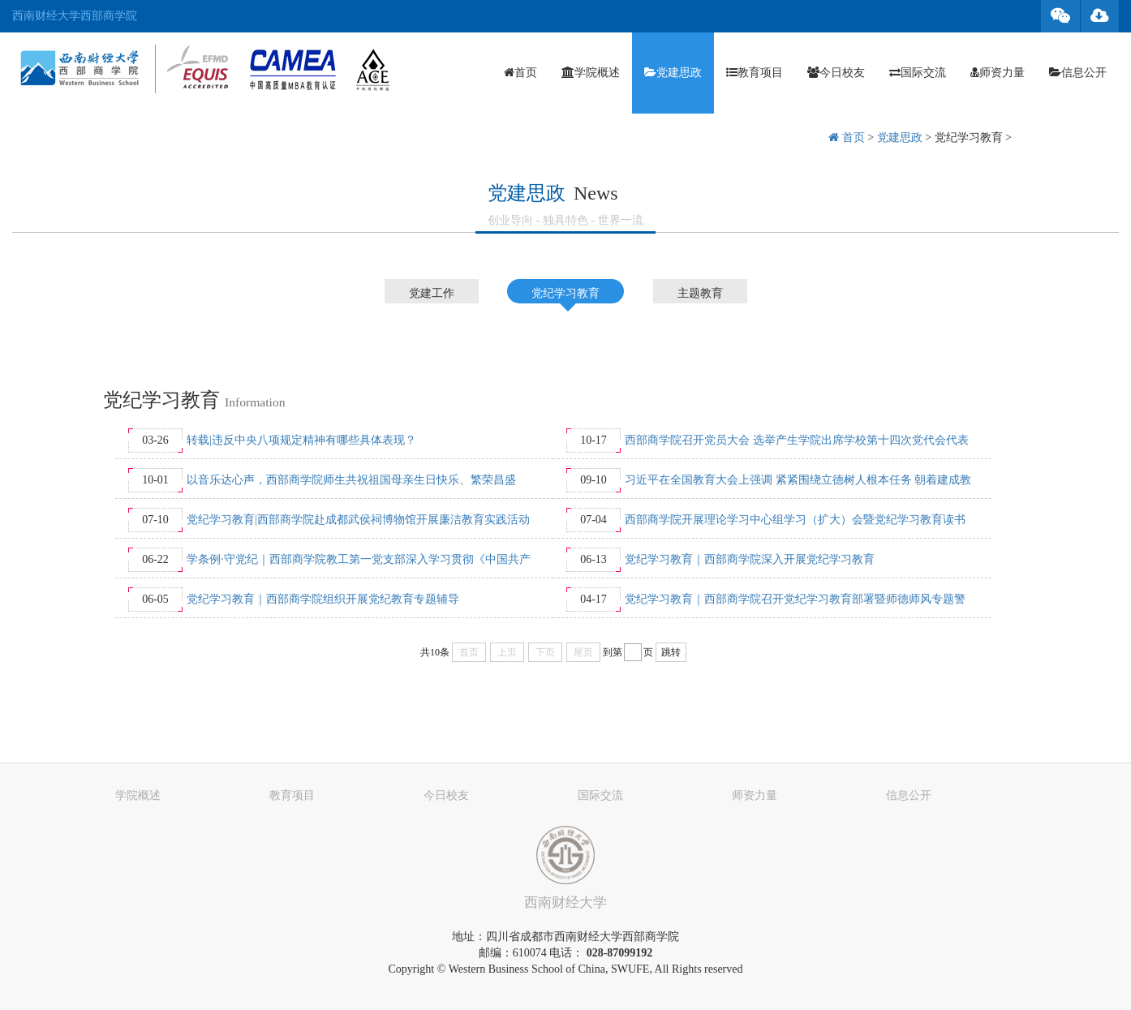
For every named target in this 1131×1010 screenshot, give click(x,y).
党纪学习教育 (969, 137)
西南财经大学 (565, 902)
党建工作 (431, 293)
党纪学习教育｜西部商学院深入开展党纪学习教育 (750, 559)
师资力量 (997, 73)
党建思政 (673, 73)
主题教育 (700, 293)
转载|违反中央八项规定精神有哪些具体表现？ (301, 440)
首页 (520, 73)
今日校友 (836, 73)
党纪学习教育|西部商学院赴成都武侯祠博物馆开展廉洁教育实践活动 (358, 520)
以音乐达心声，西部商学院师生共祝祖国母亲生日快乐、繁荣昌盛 (351, 480)
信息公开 (1078, 73)
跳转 (671, 652)
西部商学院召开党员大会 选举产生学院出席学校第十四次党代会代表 (797, 440)
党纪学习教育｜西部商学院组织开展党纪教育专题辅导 (323, 599)
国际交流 (917, 73)
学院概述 (590, 73)
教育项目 (754, 73)
